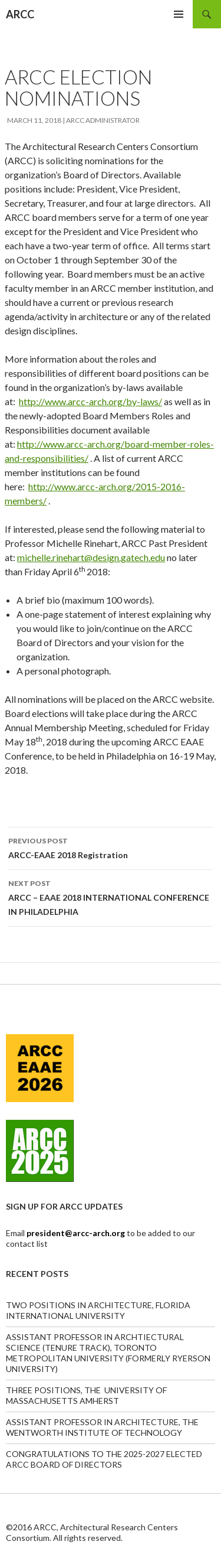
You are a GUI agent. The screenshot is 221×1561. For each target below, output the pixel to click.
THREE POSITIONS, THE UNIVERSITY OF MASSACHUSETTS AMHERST (86, 1395)
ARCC (20, 14)
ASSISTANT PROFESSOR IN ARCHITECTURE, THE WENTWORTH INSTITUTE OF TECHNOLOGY (102, 1427)
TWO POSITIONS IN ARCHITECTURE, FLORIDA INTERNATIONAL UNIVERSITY (98, 1310)
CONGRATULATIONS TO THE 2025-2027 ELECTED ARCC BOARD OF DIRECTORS (104, 1459)
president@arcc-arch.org (77, 1233)
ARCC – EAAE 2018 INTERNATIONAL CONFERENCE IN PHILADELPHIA (110, 896)
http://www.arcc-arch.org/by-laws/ (90, 401)
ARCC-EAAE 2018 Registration (110, 847)
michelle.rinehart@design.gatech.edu (91, 557)
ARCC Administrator (103, 120)
